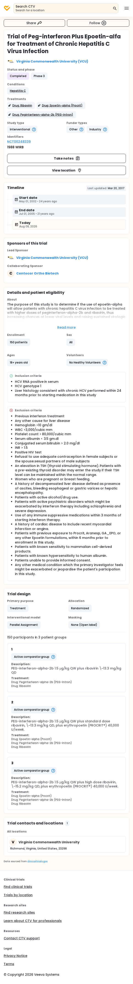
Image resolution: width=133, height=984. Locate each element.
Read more (66, 327)
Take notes (67, 158)
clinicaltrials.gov (37, 861)
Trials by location (18, 895)
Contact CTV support (22, 938)
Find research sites (19, 912)
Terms (9, 964)
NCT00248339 (19, 142)
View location (67, 170)
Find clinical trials (18, 886)
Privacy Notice (15, 955)
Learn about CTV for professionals (33, 920)
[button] (18, 90)
